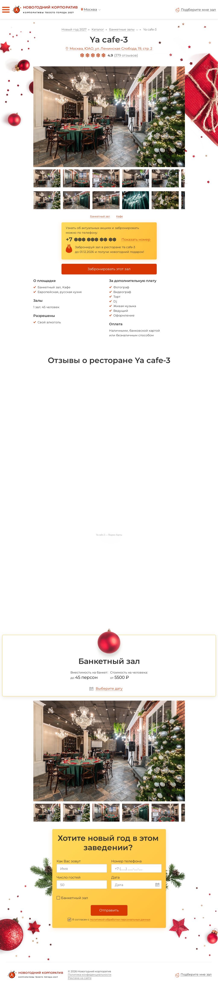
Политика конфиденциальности (89, 974)
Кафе (119, 216)
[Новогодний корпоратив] (44, 10)
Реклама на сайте (79, 978)
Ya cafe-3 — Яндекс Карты (109, 535)
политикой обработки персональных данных (120, 919)
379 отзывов (126, 55)
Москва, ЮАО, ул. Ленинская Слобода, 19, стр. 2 (111, 49)
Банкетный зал (100, 216)
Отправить (109, 910)
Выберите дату (109, 689)
